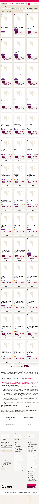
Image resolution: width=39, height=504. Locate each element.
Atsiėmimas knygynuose (32, 448)
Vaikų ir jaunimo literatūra (21, 8)
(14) (4, 204)
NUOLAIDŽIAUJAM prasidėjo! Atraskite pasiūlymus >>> (19, 1)
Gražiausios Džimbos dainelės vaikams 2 (5, 126)
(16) (4, 280)
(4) (4, 104)
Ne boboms (29, 200)
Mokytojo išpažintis (31, 225)
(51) (17, 331)
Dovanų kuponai (32, 485)
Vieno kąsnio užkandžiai (6, 352)
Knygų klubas (4, 439)
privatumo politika (5, 464)
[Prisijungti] (35, 3)
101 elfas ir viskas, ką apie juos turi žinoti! (32, 327)
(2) (16, 229)
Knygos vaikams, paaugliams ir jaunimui (18, 449)
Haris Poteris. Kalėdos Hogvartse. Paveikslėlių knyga (19, 152)
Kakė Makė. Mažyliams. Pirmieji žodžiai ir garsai (6, 201)
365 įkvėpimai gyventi (5, 175)
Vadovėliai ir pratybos (18, 457)
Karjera (7, 435)
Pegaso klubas (32, 487)
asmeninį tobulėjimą (22, 383)
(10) (29, 179)
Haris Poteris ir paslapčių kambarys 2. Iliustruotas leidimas (19, 251)
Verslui (7, 437)
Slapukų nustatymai (31, 475)
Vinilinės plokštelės (18, 468)
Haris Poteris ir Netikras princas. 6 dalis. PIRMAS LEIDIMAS (19, 276)
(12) (11, 129)
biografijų (18, 382)
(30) (4, 254)
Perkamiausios (27, 11)
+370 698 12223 (31, 434)
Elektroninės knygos (18, 455)
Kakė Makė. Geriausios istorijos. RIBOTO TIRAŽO (6, 151)
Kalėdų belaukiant (31, 125)
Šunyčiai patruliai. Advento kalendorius (5, 101)
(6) (11, 179)
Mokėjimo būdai (30, 459)
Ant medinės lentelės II (19, 76)
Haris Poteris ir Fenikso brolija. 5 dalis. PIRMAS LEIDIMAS (32, 276)
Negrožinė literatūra (14, 8)
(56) (24, 54)
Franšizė (3, 435)
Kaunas (19, 435)
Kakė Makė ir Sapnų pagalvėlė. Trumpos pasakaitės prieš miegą (32, 177)
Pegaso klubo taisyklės (31, 471)
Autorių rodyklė (21, 470)
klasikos (27, 379)
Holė (28, 250)
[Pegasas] (2, 8)
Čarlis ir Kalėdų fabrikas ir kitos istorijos (6, 302)
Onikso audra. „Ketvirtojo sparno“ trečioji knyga (19, 26)
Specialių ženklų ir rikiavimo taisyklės (32, 457)
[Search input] (22, 4)
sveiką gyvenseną (14, 383)
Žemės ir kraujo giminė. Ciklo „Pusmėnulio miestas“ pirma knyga (19, 354)
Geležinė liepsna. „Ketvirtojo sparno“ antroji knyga (18, 177)
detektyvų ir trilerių (5, 381)
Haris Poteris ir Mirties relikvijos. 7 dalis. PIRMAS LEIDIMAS (19, 302)
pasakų (32, 378)
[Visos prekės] (4, 4)
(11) (11, 54)
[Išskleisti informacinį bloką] (32, 3)
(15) (37, 79)
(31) (16, 280)
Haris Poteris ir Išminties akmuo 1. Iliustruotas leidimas (32, 77)
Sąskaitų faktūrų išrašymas (32, 444)
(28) (29, 280)
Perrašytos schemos (5, 76)
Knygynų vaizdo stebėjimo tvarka (32, 454)
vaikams (24, 378)
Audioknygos (17, 453)
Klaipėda (16, 437)
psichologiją (28, 383)
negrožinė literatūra (5, 382)
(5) (11, 79)
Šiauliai (20, 437)
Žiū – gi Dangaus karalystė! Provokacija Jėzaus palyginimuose (31, 152)
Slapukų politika (30, 473)
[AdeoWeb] (35, 492)
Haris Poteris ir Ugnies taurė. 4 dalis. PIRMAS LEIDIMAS (5, 251)
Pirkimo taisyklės (30, 461)
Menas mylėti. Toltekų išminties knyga (5, 26)
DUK (28, 477)
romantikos (20, 381)
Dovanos (16, 461)
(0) (3, 331)
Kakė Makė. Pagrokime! (32, 26)
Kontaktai (3, 437)
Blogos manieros (30, 352)
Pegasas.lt (18, 401)
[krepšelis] (37, 3)
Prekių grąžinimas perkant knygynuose (32, 451)
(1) (29, 129)
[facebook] (2, 469)
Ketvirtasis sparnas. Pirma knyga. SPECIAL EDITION (31, 302)
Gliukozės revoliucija (31, 51)
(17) (24, 129)
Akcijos (16, 470)
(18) (16, 254)
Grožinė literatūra (6, 8)
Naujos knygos (36, 8)
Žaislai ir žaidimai (17, 463)
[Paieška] (29, 4)
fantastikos (15, 381)
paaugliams (29, 378)
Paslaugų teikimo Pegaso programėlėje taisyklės (32, 467)
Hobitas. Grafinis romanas (4, 226)
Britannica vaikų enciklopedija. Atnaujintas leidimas (31, 102)
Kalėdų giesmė (17, 100)
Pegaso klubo (19, 33)
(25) (17, 154)
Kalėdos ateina (17, 225)
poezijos (10, 381)
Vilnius (16, 435)
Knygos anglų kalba (29, 8)
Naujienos (32, 477)
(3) (24, 204)
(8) (17, 104)
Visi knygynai (17, 439)
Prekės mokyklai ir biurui (19, 459)
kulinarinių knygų (23, 382)
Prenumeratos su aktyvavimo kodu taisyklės (32, 480)
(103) (37, 54)
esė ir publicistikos (31, 382)
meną (10, 383)
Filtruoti (36, 11)
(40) (24, 79)
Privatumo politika (31, 469)
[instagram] (4, 469)
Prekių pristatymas (31, 446)
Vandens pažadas (18, 125)
